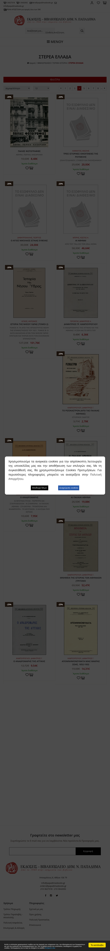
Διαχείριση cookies (68, 487)
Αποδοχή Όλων (39, 487)
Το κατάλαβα (97, 940)
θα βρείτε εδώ (31, 947)
